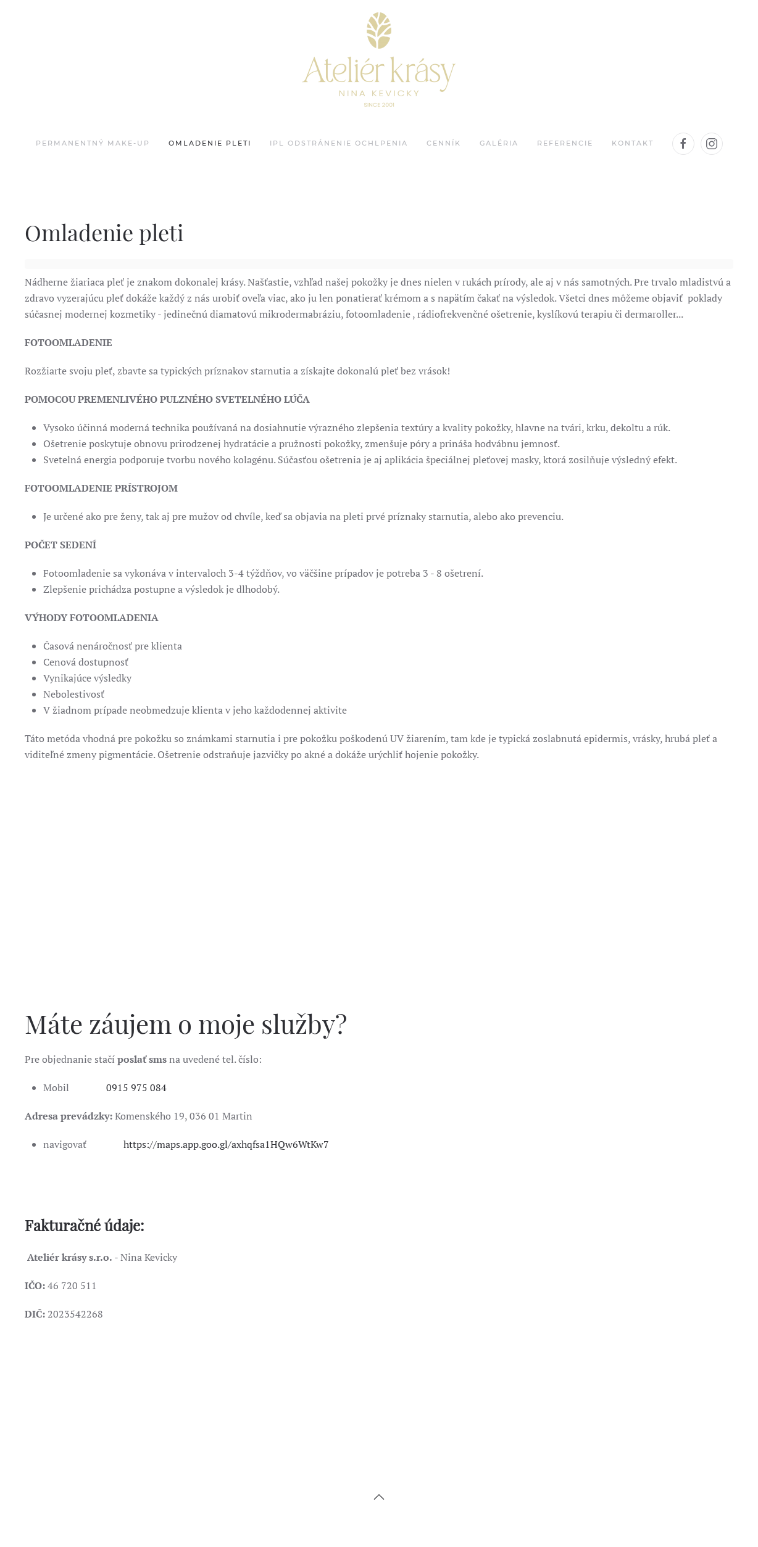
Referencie (565, 143)
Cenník (444, 143)
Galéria (499, 143)
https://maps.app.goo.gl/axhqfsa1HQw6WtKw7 (225, 1144)
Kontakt (633, 143)
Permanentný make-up (93, 143)
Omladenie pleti (210, 143)
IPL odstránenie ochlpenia (339, 143)
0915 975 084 (136, 1087)
